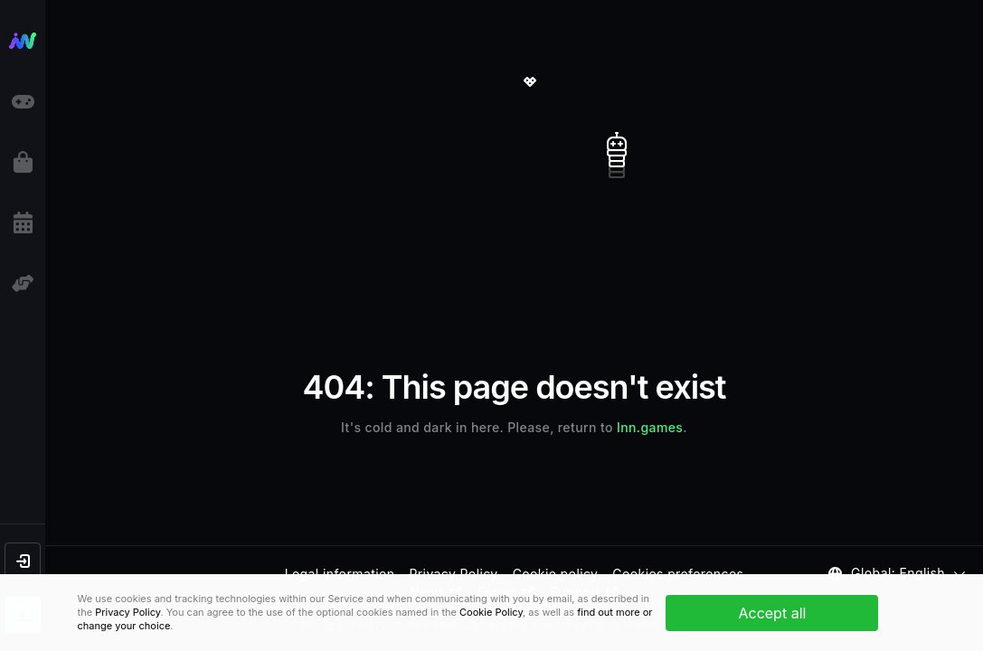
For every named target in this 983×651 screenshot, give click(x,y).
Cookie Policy (491, 612)
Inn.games (650, 427)
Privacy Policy (127, 612)
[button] (23, 560)
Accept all (772, 613)
